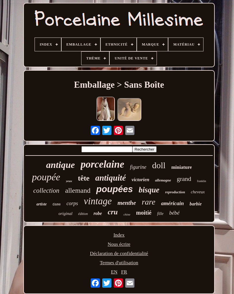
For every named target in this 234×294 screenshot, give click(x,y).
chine (126, 214)
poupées (114, 189)
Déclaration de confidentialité (119, 253)
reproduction (175, 192)
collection (46, 190)
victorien (140, 179)
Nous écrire (119, 244)
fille (160, 213)
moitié (143, 212)
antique (60, 165)
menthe (126, 202)
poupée (46, 177)
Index (119, 235)
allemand (77, 190)
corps (72, 203)
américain (172, 203)
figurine (138, 167)
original (65, 213)
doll (159, 165)
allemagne (163, 180)
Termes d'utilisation (119, 262)
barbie (196, 203)
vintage (98, 201)
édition (83, 214)
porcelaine (102, 164)
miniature (181, 167)
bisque (149, 190)
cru (113, 212)
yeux (69, 181)
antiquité (110, 177)
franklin (201, 181)
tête (84, 178)
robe (98, 213)
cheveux (198, 192)
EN (114, 272)
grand (184, 178)
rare (148, 201)
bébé (174, 213)
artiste (41, 204)
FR (124, 272)
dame (56, 205)
